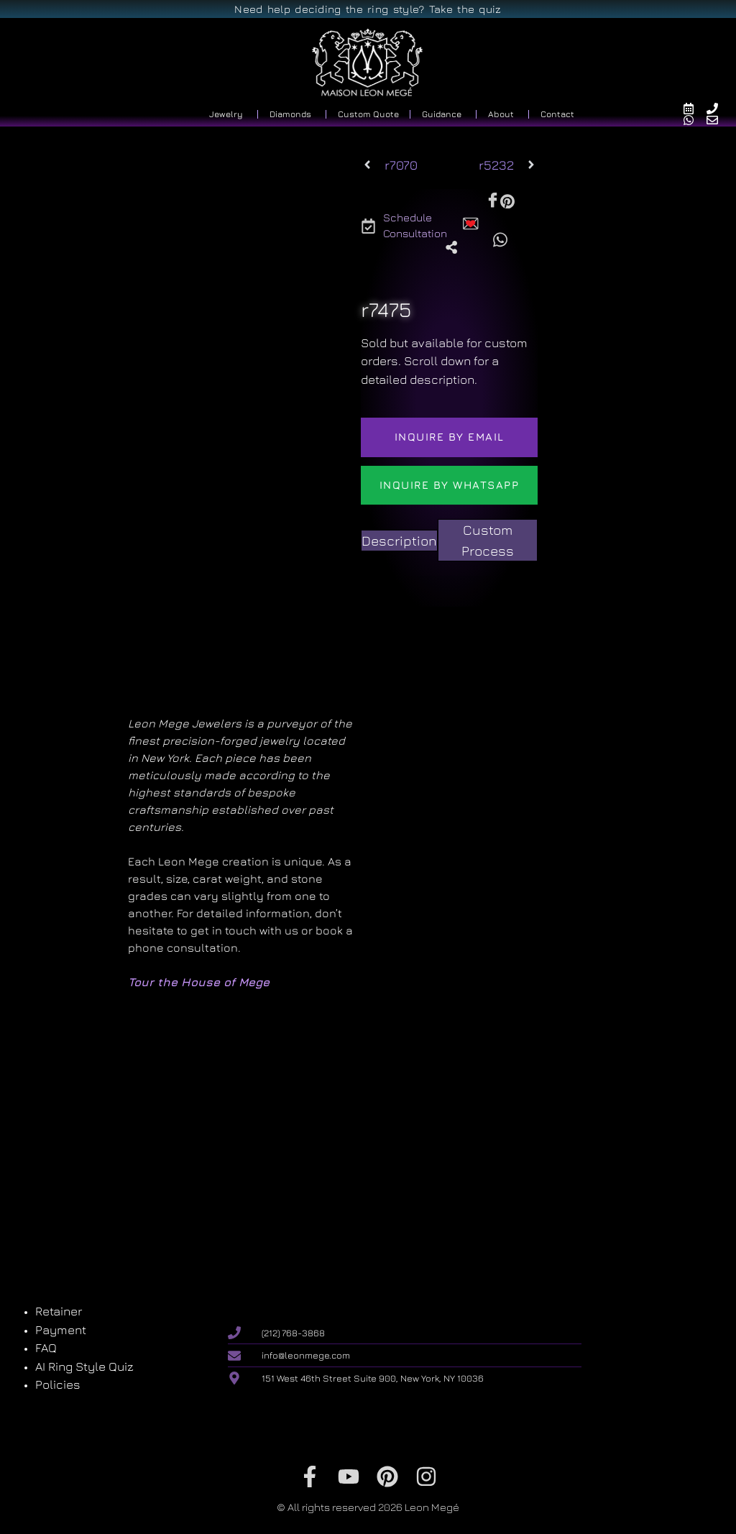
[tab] (399, 541)
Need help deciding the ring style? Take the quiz (367, 9)
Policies (57, 1384)
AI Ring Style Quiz (84, 1366)
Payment (60, 1330)
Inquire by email (450, 437)
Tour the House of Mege (199, 981)
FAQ (46, 1348)
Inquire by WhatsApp (450, 485)
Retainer (58, 1311)
